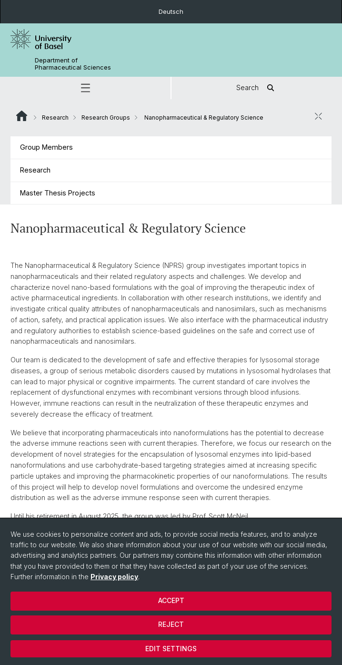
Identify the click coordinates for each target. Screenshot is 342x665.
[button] (85, 88)
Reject (171, 624)
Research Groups (105, 117)
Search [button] (257, 87)
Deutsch (171, 11)
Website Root (21, 116)
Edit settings (171, 649)
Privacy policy (114, 577)
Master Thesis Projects (57, 193)
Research (55, 117)
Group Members (46, 147)
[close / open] (318, 116)
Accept (171, 600)
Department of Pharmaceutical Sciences (73, 64)
